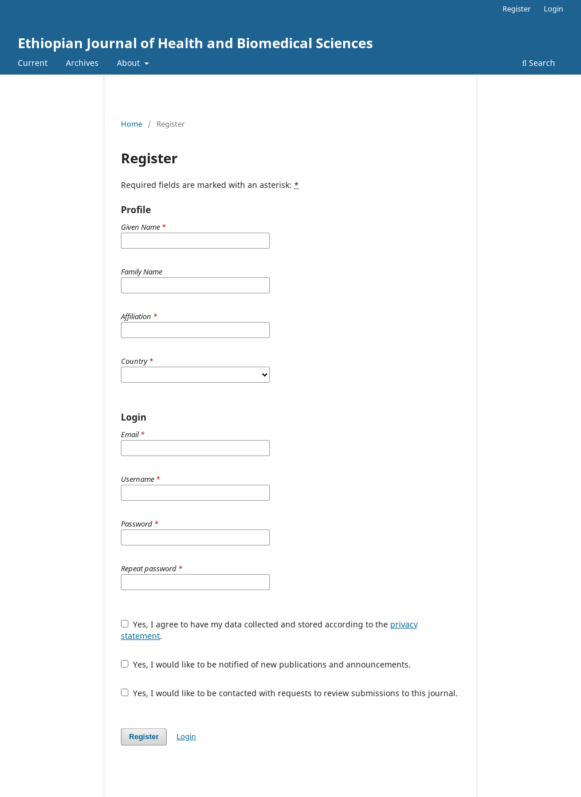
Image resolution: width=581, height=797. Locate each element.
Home (131, 124)
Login (553, 8)
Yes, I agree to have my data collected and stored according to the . (269, 630)
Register (517, 8)
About (129, 62)
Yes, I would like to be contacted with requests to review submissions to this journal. (289, 693)
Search (538, 62)
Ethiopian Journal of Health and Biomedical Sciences (195, 42)
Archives (82, 62)
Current (33, 62)
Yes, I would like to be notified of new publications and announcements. (266, 664)
